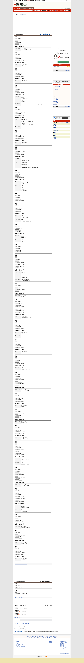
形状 (31, 369)
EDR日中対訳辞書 (18, 34)
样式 (19, 112)
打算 (55, 132)
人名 (47, 637)
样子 (19, 208)
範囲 (30, 49)
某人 (25, 164)
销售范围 (19, 309)
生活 (31, 637)
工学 (49, 636)
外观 (24, 112)
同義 (21, 76)
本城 (22, 352)
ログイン (63, 0)
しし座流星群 (55, 89)
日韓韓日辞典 (34, 0)
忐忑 (55, 125)
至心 (22, 506)
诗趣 (21, 535)
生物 (43, 637)
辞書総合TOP (68, 0)
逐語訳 (20, 211)
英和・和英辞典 (24, 0)
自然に (24, 485)
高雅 (22, 101)
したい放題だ (55, 102)
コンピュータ (36, 636)
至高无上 (19, 430)
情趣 (26, 543)
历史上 (19, 40)
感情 (28, 390)
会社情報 (50, 641)
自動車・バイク (43, 636)
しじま (54, 90)
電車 (40, 636)
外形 (21, 151)
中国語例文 (24, 8)
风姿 (19, 89)
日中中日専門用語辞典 (19, 581)
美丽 (24, 101)
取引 (26, 317)
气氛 (19, 174)
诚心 (22, 509)
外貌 (24, 162)
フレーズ (22, 136)
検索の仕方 (17, 641)
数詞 (20, 453)
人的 (24, 241)
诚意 (24, 511)
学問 (56, 636)
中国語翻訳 (31, 8)
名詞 (20, 42)
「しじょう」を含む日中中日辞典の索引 (23, 623)
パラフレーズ (21, 267)
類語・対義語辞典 (18, 0)
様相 (22, 119)
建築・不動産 (52, 636)
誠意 (22, 507)
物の (24, 217)
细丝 (19, 593)
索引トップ (17, 564)
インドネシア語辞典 (63, 647)
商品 (24, 317)
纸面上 (22, 398)
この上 (22, 438)
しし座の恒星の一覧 (56, 86)
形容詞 (20, 431)
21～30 (67, 122)
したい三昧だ (55, 99)
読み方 (16, 585)
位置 (22, 460)
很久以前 (56, 130)
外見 (22, 158)
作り (24, 527)
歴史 (22, 49)
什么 (55, 137)
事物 (25, 124)
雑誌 (22, 422)
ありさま (31, 121)
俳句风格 (19, 135)
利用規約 (17, 643)
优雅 (22, 100)
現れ (28, 121)
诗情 (24, 535)
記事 (25, 422)
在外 (26, 124)
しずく (54, 96)
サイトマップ (18, 645)
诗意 (19, 535)
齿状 (19, 360)
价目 (55, 135)
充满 (22, 511)
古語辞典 (38, 0)
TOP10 (55, 122)
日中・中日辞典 (17, 8)
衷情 (19, 471)
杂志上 (22, 413)
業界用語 (32, 636)
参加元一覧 (26, 629)
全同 (20, 43)
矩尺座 (55, 66)
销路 (21, 303)
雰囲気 (22, 182)
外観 (22, 215)
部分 (20, 76)
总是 (55, 138)
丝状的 (23, 593)
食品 (45, 637)
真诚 (19, 476)
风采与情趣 (20, 264)
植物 (26, 369)
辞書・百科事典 (53, 637)
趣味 (37, 637)
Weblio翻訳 (62, 643)
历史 (19, 57)
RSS (46, 656)
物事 (24, 121)
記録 (25, 49)
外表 (21, 208)
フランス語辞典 (62, 646)
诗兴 (19, 518)
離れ (25, 352)
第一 (19, 451)
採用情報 (50, 642)
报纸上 (19, 413)
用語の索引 (21, 564)
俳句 (22, 143)
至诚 (21, 476)
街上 (19, 287)
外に (26, 121)
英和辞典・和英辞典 (63, 642)
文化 (29, 637)
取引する (24, 333)
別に (28, 352)
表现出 (29, 124)
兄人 (55, 124)
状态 (21, 112)
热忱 (24, 476)
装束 (24, 151)
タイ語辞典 (62, 648)
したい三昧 (55, 98)
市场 (19, 303)
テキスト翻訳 (55, 70)
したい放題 (55, 101)
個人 (22, 390)
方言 (49, 637)
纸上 (19, 398)
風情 (25, 143)
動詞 (20, 447)
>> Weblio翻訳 (67, 70)
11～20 (61, 122)
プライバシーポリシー (19, 644)
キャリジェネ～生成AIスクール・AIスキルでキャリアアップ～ (64, 653)
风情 (21, 89)
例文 (23, 14)
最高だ (22, 459)
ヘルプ (17, 642)
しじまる (54, 92)
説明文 (20, 251)
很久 (55, 127)
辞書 (14, 0)
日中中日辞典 (30, 0)
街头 (21, 287)
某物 (22, 164)
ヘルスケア (34, 637)
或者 (23, 124)
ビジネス (28, 636)
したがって (55, 104)
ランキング (25, 564)
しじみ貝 (54, 93)
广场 (19, 587)
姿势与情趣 (25, 264)
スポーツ (40, 637)
